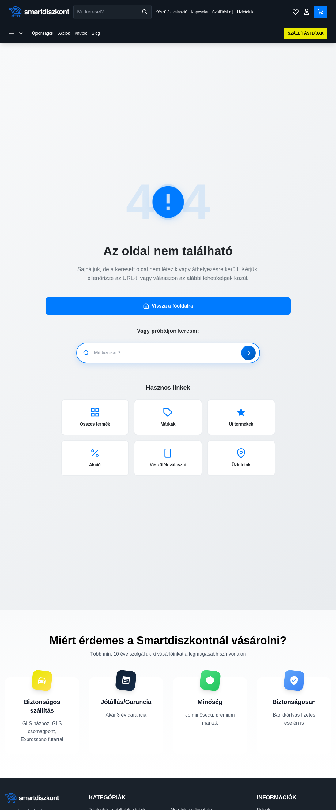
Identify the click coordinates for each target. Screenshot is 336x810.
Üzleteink (245, 11)
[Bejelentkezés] (306, 12)
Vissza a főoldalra (168, 289)
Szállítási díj (222, 11)
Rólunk (263, 792)
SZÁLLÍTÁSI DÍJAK (306, 33)
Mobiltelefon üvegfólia (191, 792)
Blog (96, 33)
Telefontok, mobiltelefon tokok (117, 792)
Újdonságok (42, 33)
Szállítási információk (277, 801)
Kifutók (81, 33)
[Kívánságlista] (295, 12)
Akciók (64, 33)
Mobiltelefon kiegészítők (111, 801)
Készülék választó (171, 11)
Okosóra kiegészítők (190, 801)
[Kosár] (320, 12)
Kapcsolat (199, 11)
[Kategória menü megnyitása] (16, 33)
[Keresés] (145, 12)
